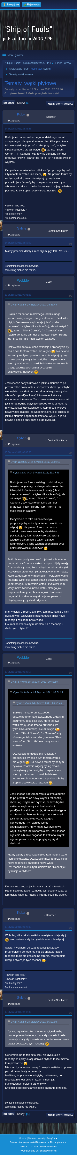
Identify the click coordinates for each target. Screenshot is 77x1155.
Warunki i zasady (36, 1138)
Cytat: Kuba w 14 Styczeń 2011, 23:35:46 (34, 304)
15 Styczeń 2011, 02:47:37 (18, 1012)
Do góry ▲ (52, 1138)
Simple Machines (48, 1146)
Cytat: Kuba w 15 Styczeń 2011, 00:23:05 (34, 1021)
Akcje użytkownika (60, 104)
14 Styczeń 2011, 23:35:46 (18, 128)
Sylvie (46, 68)
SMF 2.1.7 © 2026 (29, 1146)
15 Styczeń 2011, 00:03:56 (18, 452)
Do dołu (8, 103)
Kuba (21, 114)
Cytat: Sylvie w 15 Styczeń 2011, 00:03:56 (34, 681)
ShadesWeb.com (48, 1150)
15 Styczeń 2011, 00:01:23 (18, 295)
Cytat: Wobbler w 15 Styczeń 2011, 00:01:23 (35, 461)
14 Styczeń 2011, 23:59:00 (18, 242)
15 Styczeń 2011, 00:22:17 (18, 672)
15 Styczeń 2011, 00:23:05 (18, 927)
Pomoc (22, 1138)
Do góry (8, 1114)
